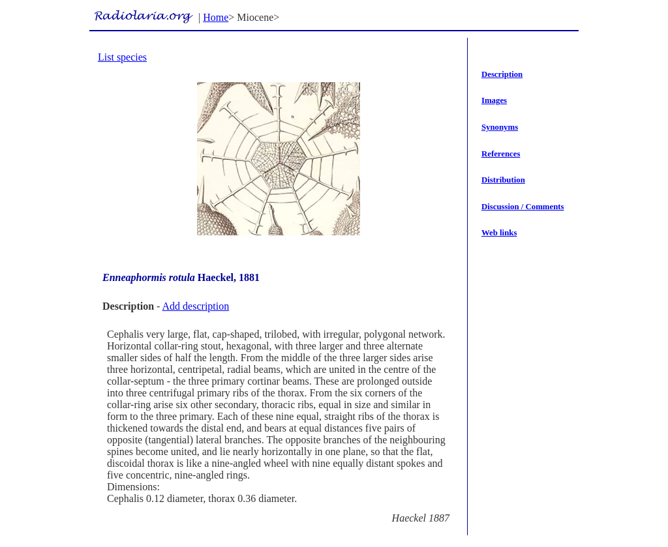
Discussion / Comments (522, 206)
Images (494, 100)
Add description (196, 306)
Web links (499, 232)
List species (122, 57)
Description (502, 74)
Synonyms (499, 127)
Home (215, 17)
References (500, 153)
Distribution (503, 180)
